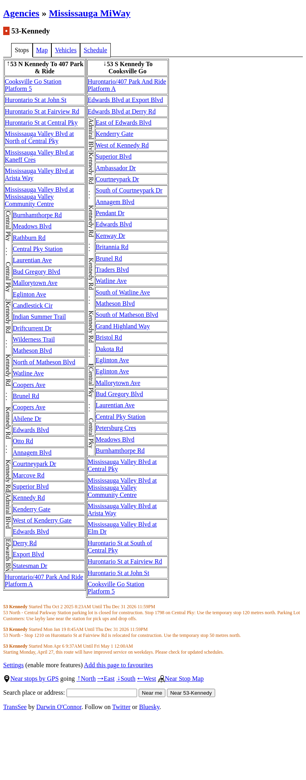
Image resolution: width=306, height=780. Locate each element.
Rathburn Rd (29, 237)
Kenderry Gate (32, 509)
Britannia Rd (112, 247)
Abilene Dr (27, 418)
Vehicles (65, 50)
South (125, 678)
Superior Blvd (31, 486)
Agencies (21, 13)
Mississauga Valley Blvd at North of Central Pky (39, 137)
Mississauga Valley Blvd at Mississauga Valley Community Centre (39, 196)
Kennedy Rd (29, 497)
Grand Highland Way (123, 326)
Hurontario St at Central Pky (41, 122)
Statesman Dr (30, 565)
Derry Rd (25, 543)
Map (42, 50)
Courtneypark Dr (34, 463)
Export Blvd (28, 554)
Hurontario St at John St (36, 99)
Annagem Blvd (32, 452)
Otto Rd (23, 441)
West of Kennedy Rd (122, 145)
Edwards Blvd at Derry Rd (122, 111)
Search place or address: (70, 692)
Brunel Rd (26, 396)
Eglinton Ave (29, 294)
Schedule (95, 50)
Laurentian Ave (32, 260)
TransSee (15, 706)
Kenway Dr (110, 235)
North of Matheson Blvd (44, 362)
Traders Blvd (112, 269)
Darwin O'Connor (59, 706)
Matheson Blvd (32, 350)
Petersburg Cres (116, 427)
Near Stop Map (181, 678)
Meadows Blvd (32, 226)
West (146, 678)
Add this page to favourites (118, 665)
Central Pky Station (38, 249)
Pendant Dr (110, 213)
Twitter (121, 706)
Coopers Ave (29, 384)
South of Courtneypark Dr (129, 190)
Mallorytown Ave (35, 282)
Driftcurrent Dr (32, 328)
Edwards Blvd (31, 429)
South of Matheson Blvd (127, 314)
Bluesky (149, 706)
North (86, 678)
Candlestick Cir (33, 305)
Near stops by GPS (31, 678)
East (106, 678)
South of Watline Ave (123, 292)
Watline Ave (28, 373)
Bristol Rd (109, 337)
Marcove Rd (29, 475)
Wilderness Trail (34, 339)
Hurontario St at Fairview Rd (42, 111)
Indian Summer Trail (39, 316)
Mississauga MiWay (90, 13)
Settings (13, 665)
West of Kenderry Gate (42, 520)
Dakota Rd (109, 349)
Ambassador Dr (116, 168)
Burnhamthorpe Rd (37, 215)
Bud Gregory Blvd (36, 271)
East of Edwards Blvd (123, 122)
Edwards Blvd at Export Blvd (125, 99)
